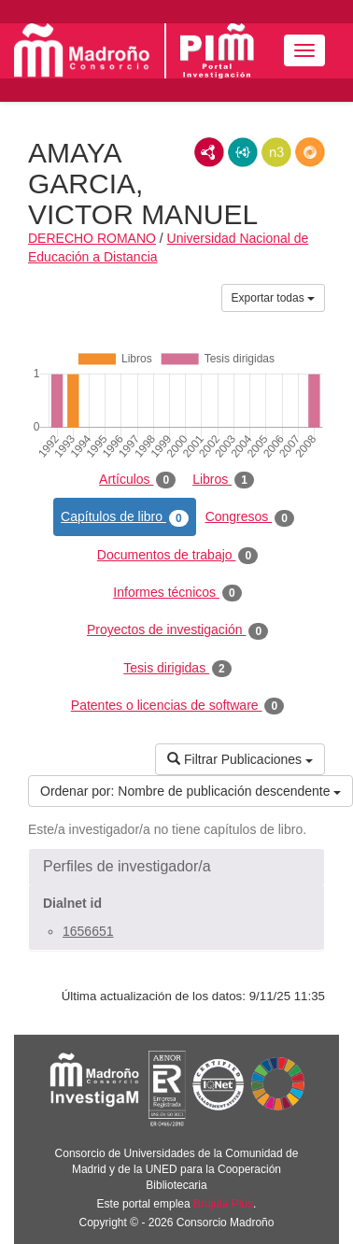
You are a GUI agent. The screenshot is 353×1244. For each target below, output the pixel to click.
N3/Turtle (276, 152)
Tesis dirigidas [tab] (177, 668)
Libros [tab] (223, 480)
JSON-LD (243, 152)
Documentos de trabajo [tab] (177, 555)
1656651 (88, 931)
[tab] (176, 866)
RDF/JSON (310, 152)
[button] (176, 866)
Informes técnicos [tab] (177, 593)
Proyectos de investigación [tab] (177, 630)
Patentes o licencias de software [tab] (177, 706)
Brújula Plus (223, 1203)
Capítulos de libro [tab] (125, 517)
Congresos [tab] (249, 517)
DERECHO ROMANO (92, 238)
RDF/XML (209, 152)
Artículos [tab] (137, 480)
